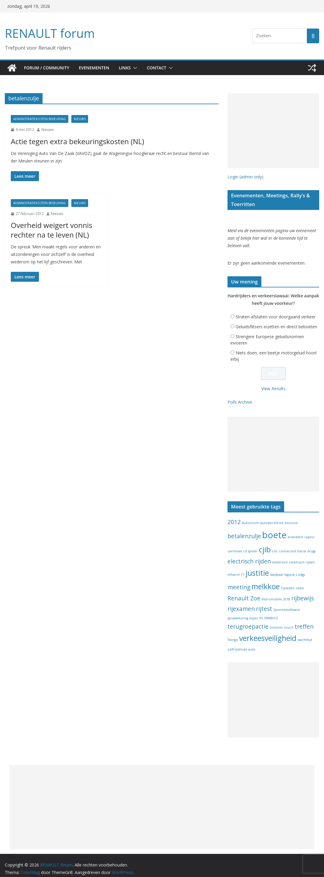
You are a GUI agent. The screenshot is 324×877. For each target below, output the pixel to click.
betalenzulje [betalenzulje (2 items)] (244, 530)
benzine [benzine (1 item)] (291, 516)
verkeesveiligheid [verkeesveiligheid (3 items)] (267, 632)
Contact (162, 67)
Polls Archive (239, 396)
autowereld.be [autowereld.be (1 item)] (272, 516)
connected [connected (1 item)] (287, 545)
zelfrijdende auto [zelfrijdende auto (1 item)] (241, 643)
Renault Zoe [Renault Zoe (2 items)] (243, 592)
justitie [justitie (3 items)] (257, 567)
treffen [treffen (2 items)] (304, 620)
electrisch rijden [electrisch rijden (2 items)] (249, 555)
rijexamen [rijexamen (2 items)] (241, 602)
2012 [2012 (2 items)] (234, 515)
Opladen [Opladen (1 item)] (288, 582)
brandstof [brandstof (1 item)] (295, 531)
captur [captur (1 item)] (309, 531)
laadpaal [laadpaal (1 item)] (276, 568)
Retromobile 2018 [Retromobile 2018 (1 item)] (276, 593)
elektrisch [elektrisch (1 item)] (280, 556)
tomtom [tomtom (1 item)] (276, 621)
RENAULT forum (48, 33)
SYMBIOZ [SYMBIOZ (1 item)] (271, 612)
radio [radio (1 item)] (300, 582)
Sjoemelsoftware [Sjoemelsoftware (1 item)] (286, 603)
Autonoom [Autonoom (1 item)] (250, 516)
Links (129, 67)
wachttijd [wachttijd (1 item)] (305, 633)
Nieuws (80, 119)
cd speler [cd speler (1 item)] (250, 545)
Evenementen (96, 67)
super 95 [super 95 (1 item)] (256, 612)
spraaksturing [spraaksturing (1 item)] (237, 612)
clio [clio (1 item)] (275, 545)
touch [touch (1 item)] (288, 621)
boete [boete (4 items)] (274, 529)
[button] (139, 68)
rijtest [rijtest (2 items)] (264, 602)
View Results (273, 382)
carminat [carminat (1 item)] (234, 545)
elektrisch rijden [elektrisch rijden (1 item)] (302, 556)
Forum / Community (47, 67)
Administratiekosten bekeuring (39, 119)
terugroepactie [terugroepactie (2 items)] (248, 620)
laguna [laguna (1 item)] (289, 568)
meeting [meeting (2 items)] (238, 581)
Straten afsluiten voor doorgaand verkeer (276, 310)
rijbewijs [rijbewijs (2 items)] (302, 592)
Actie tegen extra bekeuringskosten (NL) (69, 141)
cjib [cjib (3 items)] (265, 543)
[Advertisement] (273, 130)
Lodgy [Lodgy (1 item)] (300, 568)
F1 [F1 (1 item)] (243, 568)
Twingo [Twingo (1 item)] (232, 633)
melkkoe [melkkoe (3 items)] (265, 580)
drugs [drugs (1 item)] (311, 545)
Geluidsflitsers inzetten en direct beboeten (276, 320)
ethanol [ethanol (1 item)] (233, 568)
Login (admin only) (245, 177)
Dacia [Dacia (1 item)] (301, 545)
